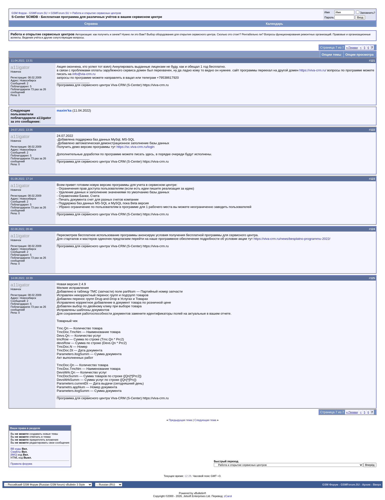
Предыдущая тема (180, 420)
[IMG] (14, 454)
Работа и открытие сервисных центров (96, 13)
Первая (352, 47)
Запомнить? (365, 12)
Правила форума (21, 463)
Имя (327, 12)
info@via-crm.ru (84, 74)
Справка (91, 24)
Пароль (329, 17)
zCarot (228, 496)
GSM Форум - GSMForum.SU (29, 13)
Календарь (274, 24)
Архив (366, 484)
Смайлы (16, 451)
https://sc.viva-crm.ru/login (135, 147)
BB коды (16, 448)
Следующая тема (205, 420)
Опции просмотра (359, 54)
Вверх (377, 484)
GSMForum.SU (60, 13)
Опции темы (331, 54)
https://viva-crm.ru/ (312, 70)
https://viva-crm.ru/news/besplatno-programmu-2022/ (292, 239)
